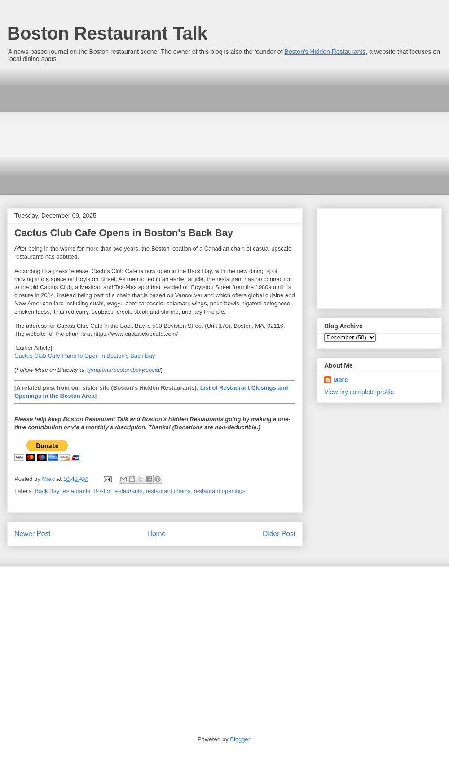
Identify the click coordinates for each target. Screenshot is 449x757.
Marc (340, 379)
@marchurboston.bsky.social (123, 369)
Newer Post (32, 533)
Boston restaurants (117, 491)
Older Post (278, 533)
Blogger (240, 739)
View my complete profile (359, 392)
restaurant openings (220, 491)
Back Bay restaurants (63, 491)
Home (156, 533)
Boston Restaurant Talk (107, 33)
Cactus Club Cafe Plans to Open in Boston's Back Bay (84, 355)
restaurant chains (168, 491)
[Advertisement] (152, 130)
